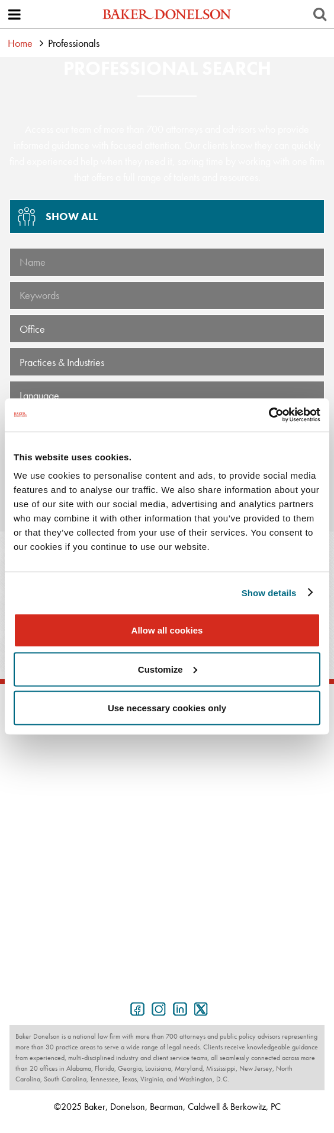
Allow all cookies (167, 630)
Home (20, 43)
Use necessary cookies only (167, 708)
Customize (167, 669)
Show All (54, 220)
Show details (269, 592)
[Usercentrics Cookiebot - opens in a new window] (268, 415)
